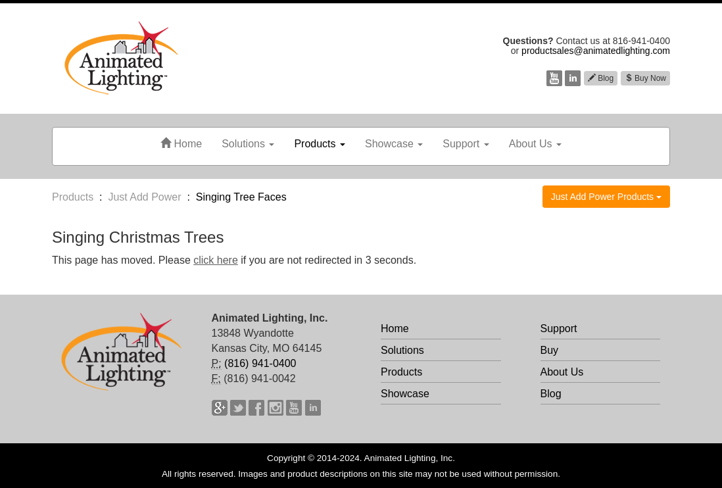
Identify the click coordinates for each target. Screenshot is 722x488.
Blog (601, 78)
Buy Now (645, 78)
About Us (535, 143)
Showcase (394, 143)
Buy (550, 350)
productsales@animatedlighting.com (595, 50)
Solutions (248, 143)
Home (181, 143)
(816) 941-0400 (260, 363)
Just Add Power (144, 197)
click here (215, 260)
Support (466, 143)
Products (319, 143)
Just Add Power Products (606, 196)
